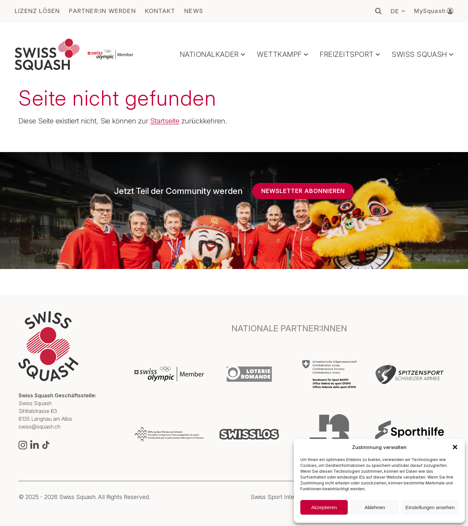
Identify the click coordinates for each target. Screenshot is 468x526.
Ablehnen (374, 507)
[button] (455, 447)
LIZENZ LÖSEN (37, 11)
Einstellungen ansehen (430, 507)
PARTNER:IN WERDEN (102, 11)
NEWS (193, 11)
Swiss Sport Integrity (278, 497)
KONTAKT (160, 11)
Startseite (164, 121)
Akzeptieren (324, 507)
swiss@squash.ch (39, 426)
